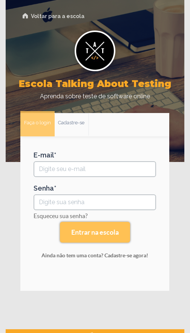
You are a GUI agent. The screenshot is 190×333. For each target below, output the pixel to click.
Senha (44, 188)
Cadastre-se (71, 122)
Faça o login (37, 122)
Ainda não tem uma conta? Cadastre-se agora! (94, 255)
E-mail (44, 155)
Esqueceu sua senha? (60, 215)
